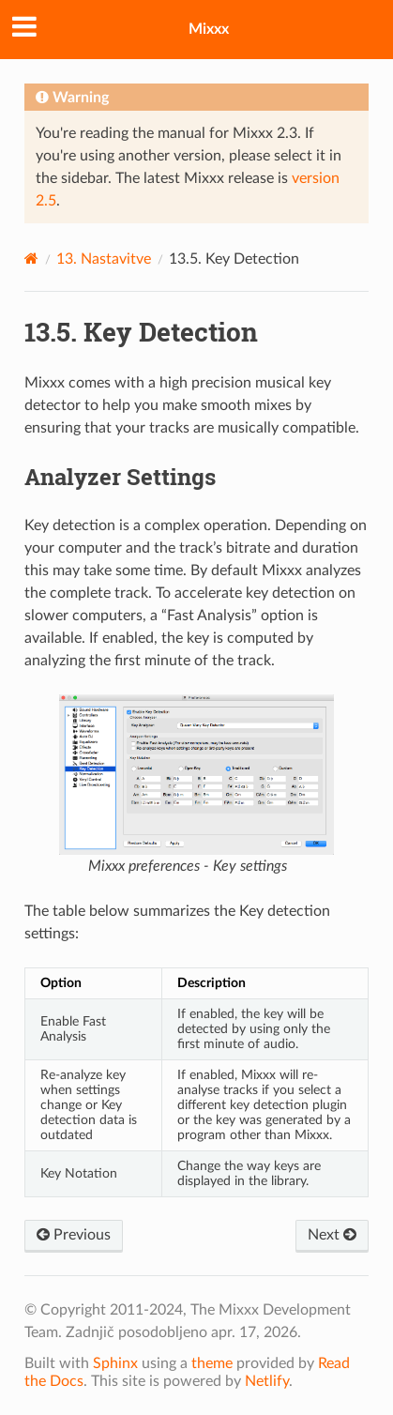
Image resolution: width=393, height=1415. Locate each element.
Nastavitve (103, 258)
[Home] (31, 258)
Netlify (267, 1381)
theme (212, 1363)
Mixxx (209, 29)
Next (332, 1234)
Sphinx (115, 1363)
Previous (74, 1234)
